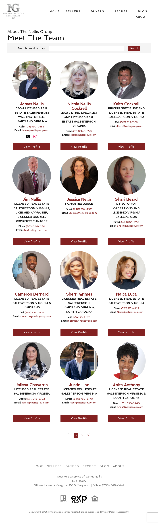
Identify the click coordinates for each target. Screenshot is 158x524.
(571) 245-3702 (35, 399)
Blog (104, 466)
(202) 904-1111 (81, 317)
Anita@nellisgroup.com (130, 407)
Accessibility (123, 512)
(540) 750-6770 (83, 399)
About (119, 466)
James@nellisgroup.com (35, 130)
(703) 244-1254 (35, 226)
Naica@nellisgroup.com (130, 312)
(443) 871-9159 (130, 222)
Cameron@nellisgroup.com (35, 316)
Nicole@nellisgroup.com (82, 134)
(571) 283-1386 (129, 122)
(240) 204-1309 (83, 209)
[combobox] (86, 48)
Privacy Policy (108, 512)
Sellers (54, 466)
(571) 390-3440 (130, 403)
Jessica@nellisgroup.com (83, 213)
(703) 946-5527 (82, 131)
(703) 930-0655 (34, 126)
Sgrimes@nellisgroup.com (82, 321)
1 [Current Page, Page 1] (76, 435)
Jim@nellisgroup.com (35, 230)
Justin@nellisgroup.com (82, 403)
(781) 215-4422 (130, 308)
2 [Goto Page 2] (82, 435)
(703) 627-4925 (34, 313)
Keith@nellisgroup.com (130, 126)
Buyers (72, 466)
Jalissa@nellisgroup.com (35, 403)
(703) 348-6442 (113, 485)
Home (55, 11)
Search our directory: (31, 48)
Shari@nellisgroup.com (130, 226)
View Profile (31, 146)
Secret (89, 466)
